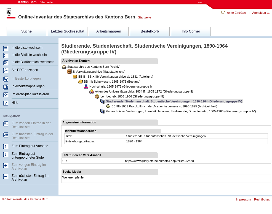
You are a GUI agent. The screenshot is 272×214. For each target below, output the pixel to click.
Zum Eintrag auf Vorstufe (30, 146)
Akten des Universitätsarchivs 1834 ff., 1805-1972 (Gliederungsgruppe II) (144, 91)
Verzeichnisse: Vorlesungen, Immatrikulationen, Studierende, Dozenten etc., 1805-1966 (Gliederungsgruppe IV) (181, 111)
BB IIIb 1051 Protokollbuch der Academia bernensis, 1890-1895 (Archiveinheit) (164, 106)
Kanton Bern (35, 2)
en (200, 2)
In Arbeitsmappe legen (28, 86)
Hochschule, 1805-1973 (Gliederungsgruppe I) (120, 86)
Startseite (143, 17)
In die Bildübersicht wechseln (33, 62)
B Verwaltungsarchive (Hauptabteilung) (99, 71)
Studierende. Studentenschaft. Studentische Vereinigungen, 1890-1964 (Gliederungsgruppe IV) (174, 101)
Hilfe (15, 103)
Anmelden (259, 12)
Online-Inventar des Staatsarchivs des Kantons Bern (76, 17)
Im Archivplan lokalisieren (30, 94)
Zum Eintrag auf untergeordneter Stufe (28, 155)
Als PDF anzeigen (25, 70)
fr (205, 2)
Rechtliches (262, 199)
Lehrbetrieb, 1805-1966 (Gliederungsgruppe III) (132, 96)
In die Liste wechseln (27, 48)
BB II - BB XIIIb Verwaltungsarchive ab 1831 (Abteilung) (115, 76)
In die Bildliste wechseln (29, 55)
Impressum (243, 199)
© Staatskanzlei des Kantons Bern (25, 199)
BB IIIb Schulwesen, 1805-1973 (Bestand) (112, 81)
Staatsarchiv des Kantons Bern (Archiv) (93, 66)
